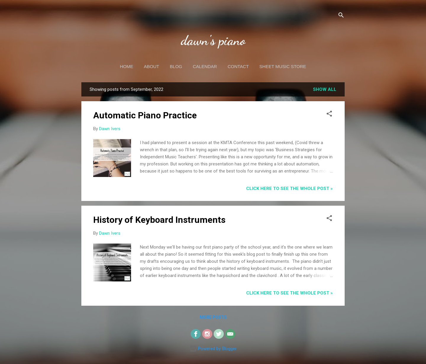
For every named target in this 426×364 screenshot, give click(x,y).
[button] (329, 114)
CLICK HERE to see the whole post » (289, 188)
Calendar (205, 66)
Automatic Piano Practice (145, 115)
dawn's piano (213, 41)
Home (126, 66)
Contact (237, 66)
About (151, 66)
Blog (176, 66)
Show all (324, 89)
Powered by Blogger (213, 348)
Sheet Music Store (282, 66)
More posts (213, 317)
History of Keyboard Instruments (159, 220)
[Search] (341, 16)
